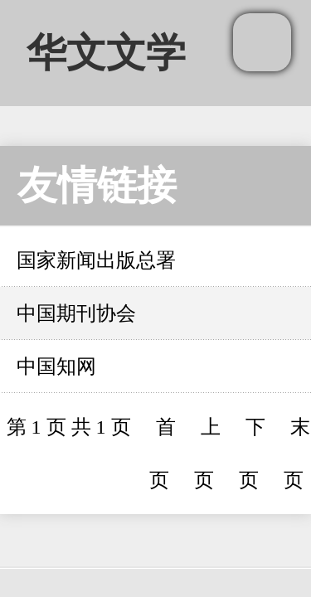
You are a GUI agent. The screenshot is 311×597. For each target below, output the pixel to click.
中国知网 (56, 366)
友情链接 (97, 185)
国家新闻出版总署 (96, 260)
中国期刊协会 (76, 313)
